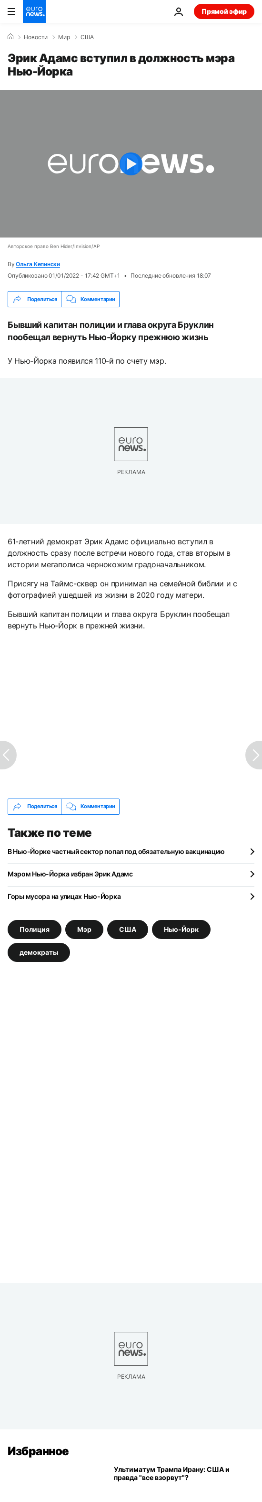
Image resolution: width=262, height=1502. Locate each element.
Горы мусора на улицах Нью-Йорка (64, 896)
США (87, 37)
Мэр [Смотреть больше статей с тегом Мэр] (84, 929)
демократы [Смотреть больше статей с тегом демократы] (39, 952)
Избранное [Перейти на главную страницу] (38, 1451)
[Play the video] (131, 164)
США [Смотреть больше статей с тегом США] (127, 929)
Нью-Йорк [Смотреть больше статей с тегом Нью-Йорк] (181, 929)
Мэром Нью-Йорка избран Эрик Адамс (70, 874)
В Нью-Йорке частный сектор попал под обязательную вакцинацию (116, 851)
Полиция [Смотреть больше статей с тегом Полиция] (35, 929)
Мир (64, 37)
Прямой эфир (224, 11)
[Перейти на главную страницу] (34, 11)
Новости (36, 37)
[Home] (10, 36)
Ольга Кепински (38, 264)
